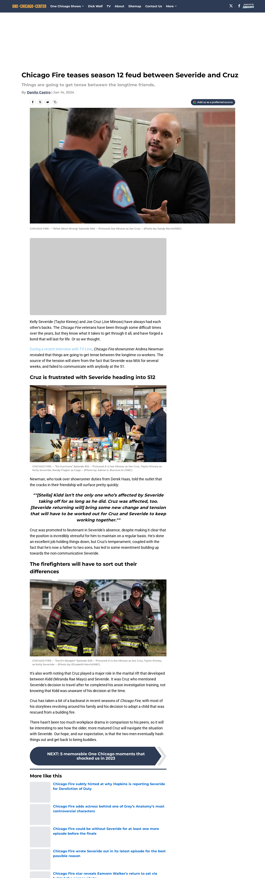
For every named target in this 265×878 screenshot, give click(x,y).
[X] (231, 5)
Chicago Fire (39, 804)
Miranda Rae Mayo (96, 804)
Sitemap (134, 6)
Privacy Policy (96, 870)
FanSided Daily (221, 862)
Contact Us (153, 6)
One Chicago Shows (65, 6)
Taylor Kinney (122, 804)
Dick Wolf (95, 6)
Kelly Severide (144, 804)
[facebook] (239, 5)
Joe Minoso (38, 814)
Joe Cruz (55, 814)
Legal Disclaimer (222, 870)
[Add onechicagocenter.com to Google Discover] (213, 102)
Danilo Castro (39, 92)
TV (109, 6)
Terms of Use (135, 870)
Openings (92, 862)
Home (34, 833)
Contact (130, 862)
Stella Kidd (59, 804)
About (119, 6)
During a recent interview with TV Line (61, 349)
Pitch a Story (39, 870)
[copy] (55, 102)
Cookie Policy (179, 870)
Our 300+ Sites (180, 862)
